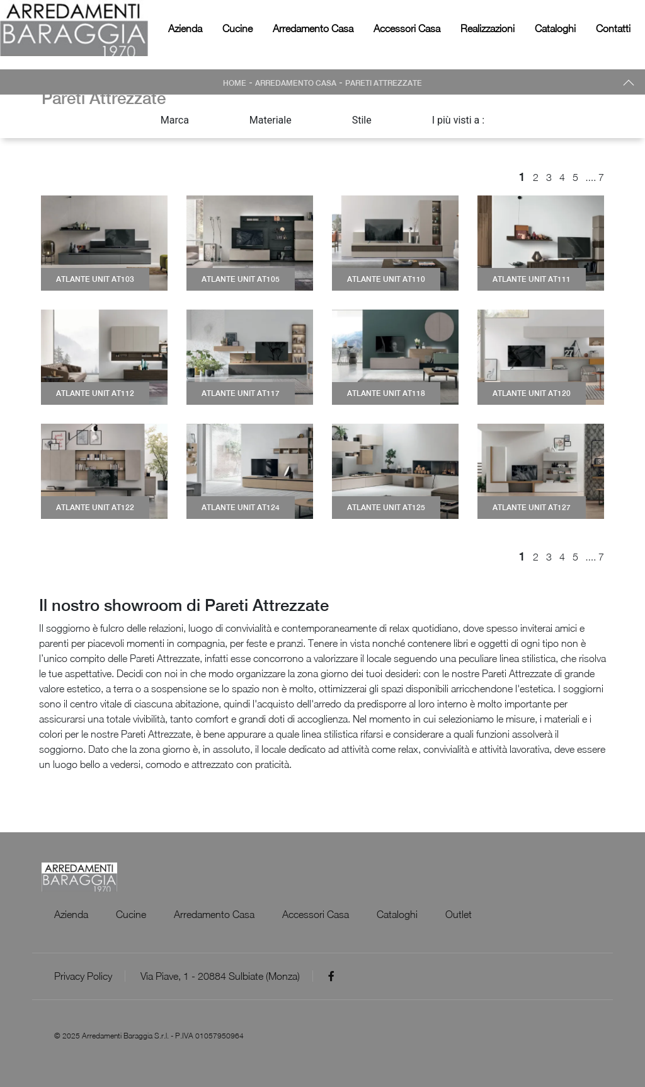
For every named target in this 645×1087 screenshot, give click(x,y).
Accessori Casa (407, 28)
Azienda (185, 28)
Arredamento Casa (313, 28)
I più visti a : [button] (458, 120)
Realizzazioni (487, 28)
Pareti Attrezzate (383, 83)
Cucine (237, 28)
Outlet (458, 914)
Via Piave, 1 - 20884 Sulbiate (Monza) (220, 976)
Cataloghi (555, 28)
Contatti (613, 28)
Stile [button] (362, 120)
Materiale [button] (270, 120)
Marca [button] (175, 120)
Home (234, 83)
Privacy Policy (83, 976)
